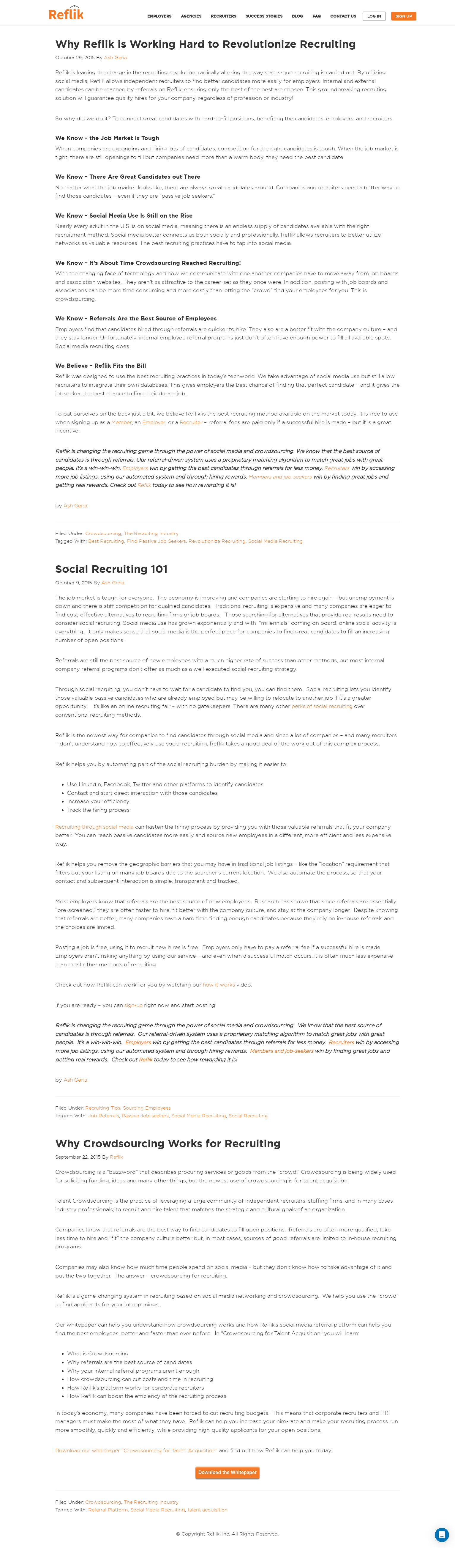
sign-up (134, 1005)
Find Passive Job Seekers (156, 541)
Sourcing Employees (147, 1108)
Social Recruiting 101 (111, 569)
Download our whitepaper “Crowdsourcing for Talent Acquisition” (141, 1450)
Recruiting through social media (96, 827)
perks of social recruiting (324, 706)
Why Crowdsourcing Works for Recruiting (168, 1143)
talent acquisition (208, 1510)
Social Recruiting (248, 1115)
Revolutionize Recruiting (217, 541)
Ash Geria (76, 505)
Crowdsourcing (103, 533)
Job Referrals (103, 1115)
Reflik (73, 14)
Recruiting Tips (102, 1108)
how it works (220, 984)
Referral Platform (108, 1510)
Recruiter (194, 422)
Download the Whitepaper (227, 1472)
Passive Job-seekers (145, 1115)
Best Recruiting (106, 541)
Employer (155, 422)
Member (122, 422)
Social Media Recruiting (275, 541)
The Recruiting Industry (151, 533)
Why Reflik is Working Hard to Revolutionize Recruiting (205, 44)
